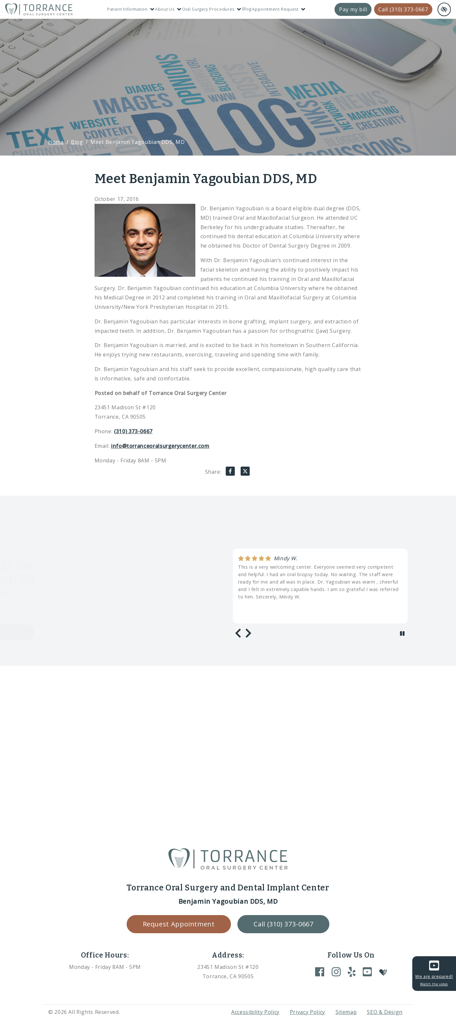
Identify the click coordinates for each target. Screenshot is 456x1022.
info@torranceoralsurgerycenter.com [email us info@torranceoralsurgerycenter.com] (160, 445)
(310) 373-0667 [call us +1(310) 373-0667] (133, 431)
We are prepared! (434, 972)
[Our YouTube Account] (367, 972)
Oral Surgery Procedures (211, 9)
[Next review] (248, 633)
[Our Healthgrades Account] (383, 971)
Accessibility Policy (255, 1012)
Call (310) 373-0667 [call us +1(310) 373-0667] (403, 9)
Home (56, 141)
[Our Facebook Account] (319, 972)
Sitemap (346, 1012)
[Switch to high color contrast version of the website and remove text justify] (444, 9)
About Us (168, 9)
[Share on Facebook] (230, 472)
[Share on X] (245, 472)
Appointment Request (278, 9)
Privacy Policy (307, 1012)
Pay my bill (353, 9)
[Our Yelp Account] (352, 972)
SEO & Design (385, 1012)
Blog (246, 9)
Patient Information (130, 9)
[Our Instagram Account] (336, 972)
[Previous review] (238, 633)
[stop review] (402, 634)
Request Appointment (179, 924)
